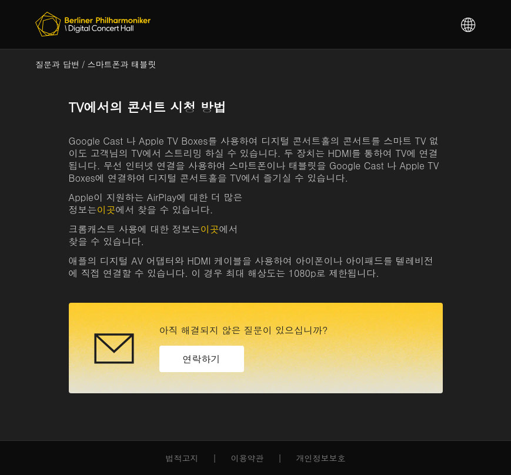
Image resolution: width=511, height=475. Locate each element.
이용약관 (247, 458)
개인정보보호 (321, 458)
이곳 (106, 209)
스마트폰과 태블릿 (122, 64)
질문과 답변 (57, 64)
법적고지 (182, 458)
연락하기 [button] (202, 359)
